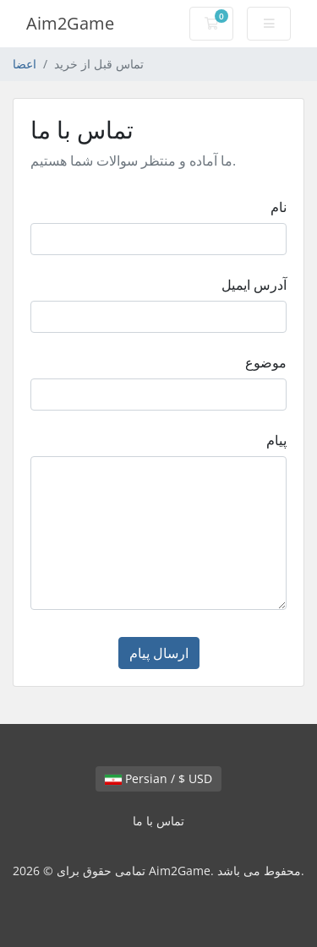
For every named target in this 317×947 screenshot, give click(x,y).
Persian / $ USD (158, 778)
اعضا (24, 64)
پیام (276, 440)
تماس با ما (158, 821)
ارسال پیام (159, 653)
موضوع (266, 362)
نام (279, 207)
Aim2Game (70, 23)
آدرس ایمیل (254, 284)
